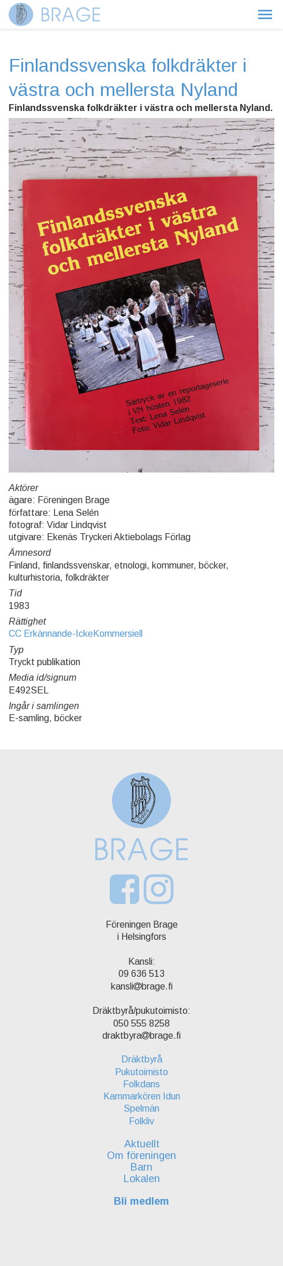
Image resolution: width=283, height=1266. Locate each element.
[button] (265, 14)
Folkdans (141, 1084)
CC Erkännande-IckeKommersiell (76, 633)
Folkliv (141, 1121)
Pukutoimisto (141, 1072)
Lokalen (142, 1178)
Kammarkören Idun (141, 1096)
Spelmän (141, 1108)
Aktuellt (141, 1144)
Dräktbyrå (141, 1059)
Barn (141, 1167)
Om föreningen (141, 1155)
